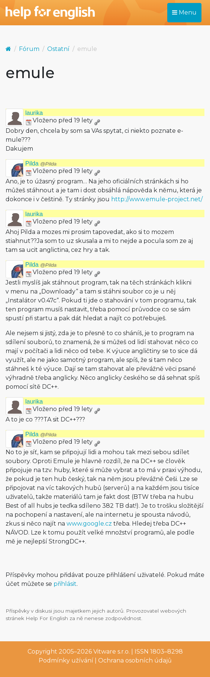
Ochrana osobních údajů (135, 660)
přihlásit (65, 583)
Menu (184, 12)
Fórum (29, 48)
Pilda (40, 163)
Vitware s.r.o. (111, 651)
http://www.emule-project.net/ (157, 199)
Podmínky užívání (66, 660)
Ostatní (58, 48)
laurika (34, 113)
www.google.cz (89, 523)
